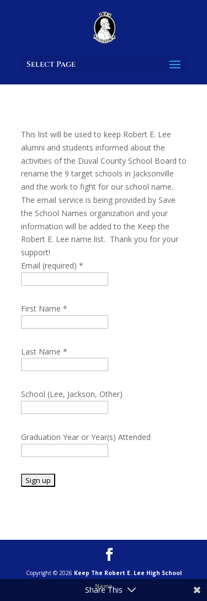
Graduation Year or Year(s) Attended (86, 437)
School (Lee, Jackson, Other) (72, 394)
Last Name (44, 351)
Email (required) (52, 265)
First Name (44, 308)
